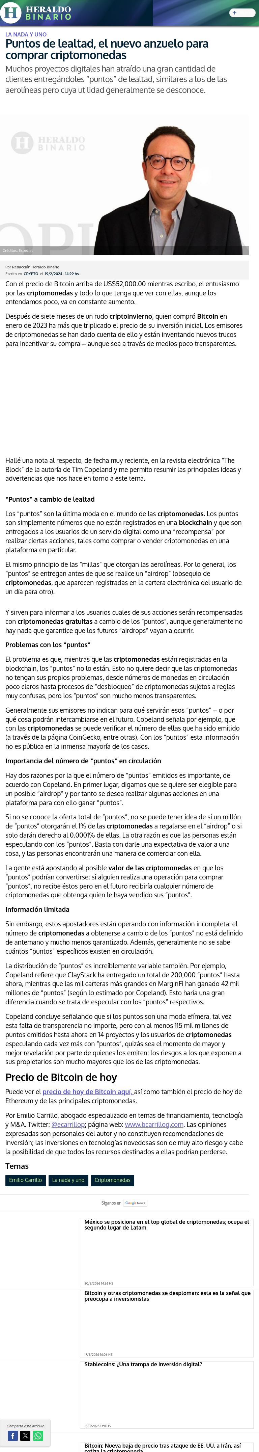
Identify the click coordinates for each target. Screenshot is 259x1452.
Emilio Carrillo (25, 1180)
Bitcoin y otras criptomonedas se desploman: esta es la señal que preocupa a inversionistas (168, 1296)
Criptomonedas (113, 1180)
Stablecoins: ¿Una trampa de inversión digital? (143, 1364)
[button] (13, 1436)
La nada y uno (68, 1180)
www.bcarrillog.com (154, 1124)
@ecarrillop (68, 1124)
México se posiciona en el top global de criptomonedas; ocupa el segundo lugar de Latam (167, 1224)
